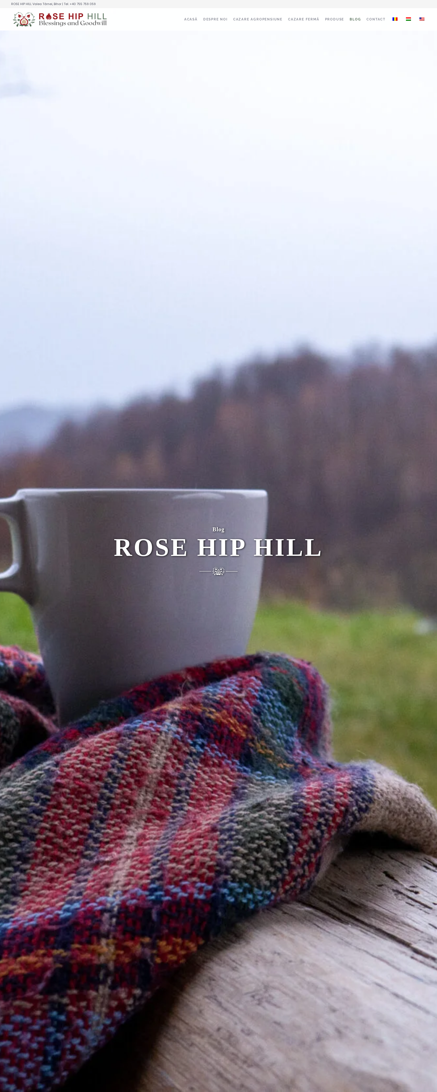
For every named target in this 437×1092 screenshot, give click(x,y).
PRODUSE (334, 19)
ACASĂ (191, 19)
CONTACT (375, 19)
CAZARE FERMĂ (303, 19)
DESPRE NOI (215, 19)
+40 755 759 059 (83, 4)
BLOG (355, 19)
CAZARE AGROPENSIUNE (257, 19)
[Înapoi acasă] (60, 19)
